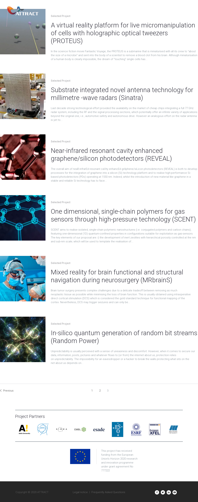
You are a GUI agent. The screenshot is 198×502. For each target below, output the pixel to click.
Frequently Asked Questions (108, 492)
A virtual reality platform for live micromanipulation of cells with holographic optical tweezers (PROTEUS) (123, 33)
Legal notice (80, 492)
